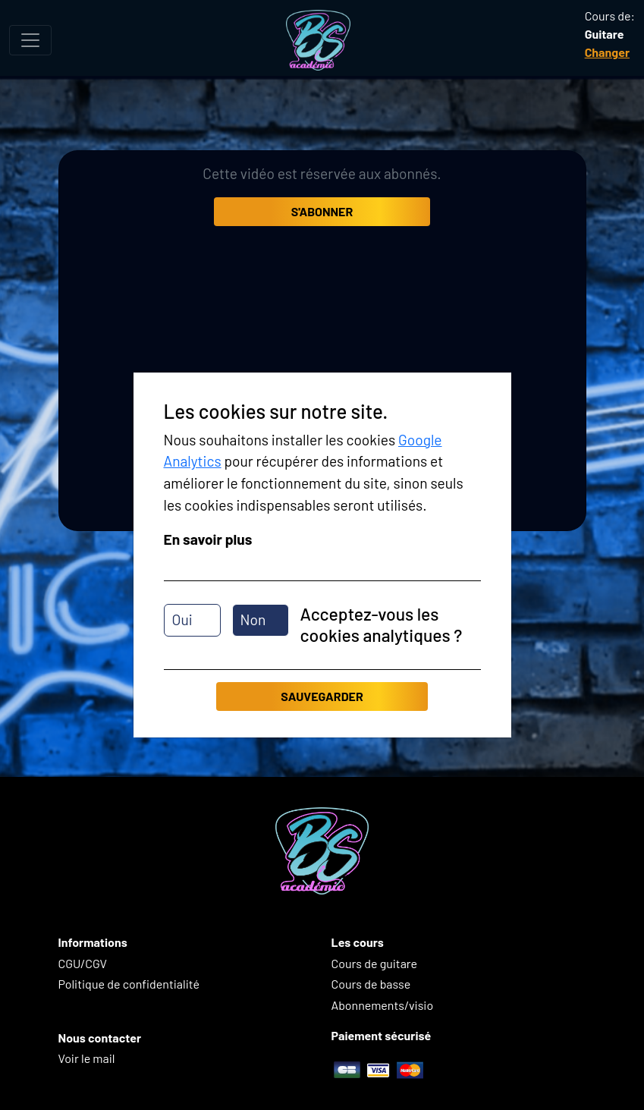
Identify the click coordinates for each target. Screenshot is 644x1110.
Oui (182, 619)
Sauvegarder (322, 696)
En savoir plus (208, 539)
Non (253, 619)
